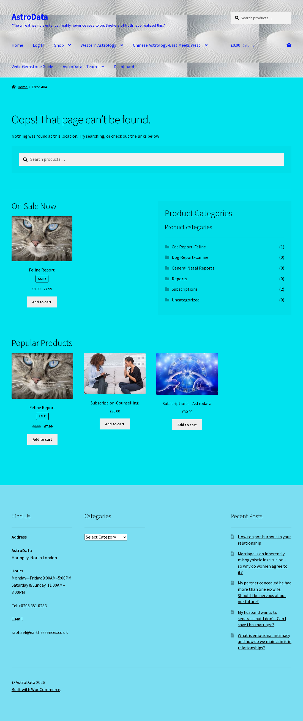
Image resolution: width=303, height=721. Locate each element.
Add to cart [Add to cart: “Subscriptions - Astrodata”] (187, 424)
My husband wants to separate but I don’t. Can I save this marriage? (262, 618)
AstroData (30, 16)
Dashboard (124, 66)
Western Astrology (98, 45)
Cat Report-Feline (189, 246)
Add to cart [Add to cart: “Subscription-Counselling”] (114, 423)
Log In (39, 45)
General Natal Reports (193, 268)
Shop (59, 45)
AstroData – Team (80, 66)
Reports (179, 278)
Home (17, 45)
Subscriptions (185, 289)
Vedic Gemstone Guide (32, 66)
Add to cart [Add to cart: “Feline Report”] (41, 302)
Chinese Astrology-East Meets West (166, 45)
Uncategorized (186, 300)
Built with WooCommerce (36, 689)
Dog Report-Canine (190, 257)
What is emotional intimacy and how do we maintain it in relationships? (264, 641)
